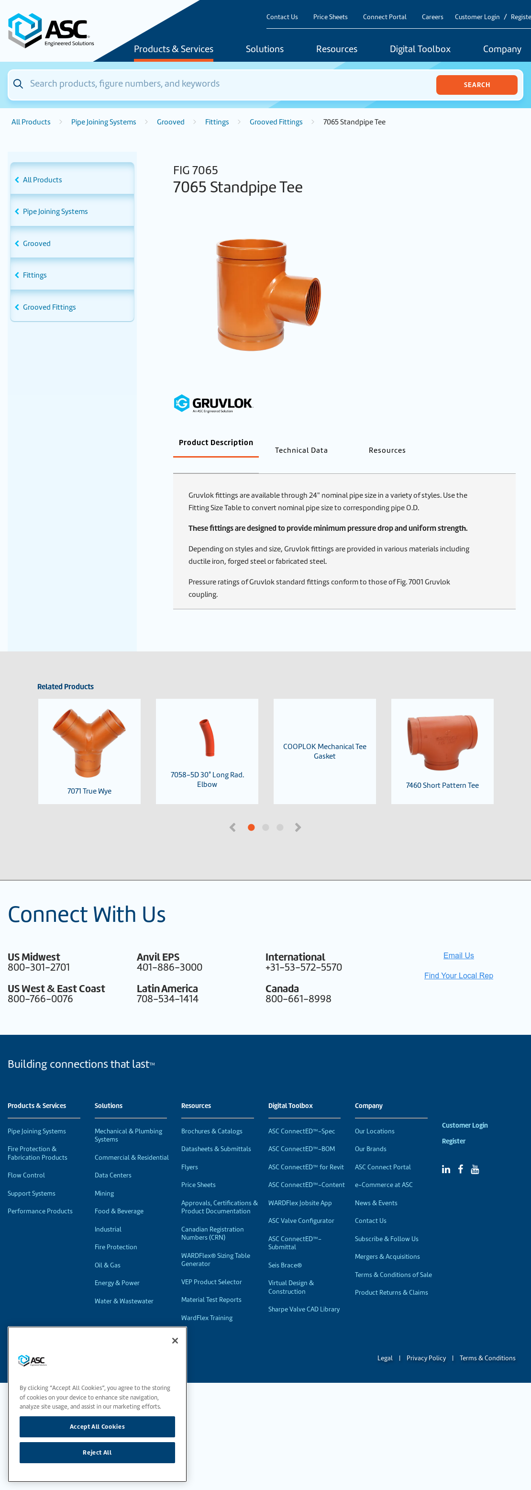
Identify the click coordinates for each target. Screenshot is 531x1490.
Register (453, 1125)
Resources (336, 50)
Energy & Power (117, 1267)
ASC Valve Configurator (301, 1205)
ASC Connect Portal (383, 1151)
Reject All (97, 1452)
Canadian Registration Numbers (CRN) (212, 1218)
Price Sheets (330, 17)
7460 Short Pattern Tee (442, 735)
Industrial (108, 1214)
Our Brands (371, 1133)
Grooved (171, 122)
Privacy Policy (426, 1342)
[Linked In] (446, 1153)
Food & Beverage (119, 1195)
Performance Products (40, 1195)
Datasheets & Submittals (216, 1133)
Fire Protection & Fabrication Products (37, 1137)
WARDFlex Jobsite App (300, 1187)
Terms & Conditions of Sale (393, 1259)
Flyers (189, 1151)
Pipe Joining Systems (103, 122)
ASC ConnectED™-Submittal (294, 1227)
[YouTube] (475, 1153)
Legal (385, 1342)
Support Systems (31, 1178)
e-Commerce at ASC (384, 1169)
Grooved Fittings (276, 122)
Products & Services (173, 50)
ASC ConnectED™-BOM (301, 1133)
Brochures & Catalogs (212, 1115)
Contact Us (282, 17)
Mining (104, 1178)
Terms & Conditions (488, 1342)
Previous (233, 810)
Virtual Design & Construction (291, 1271)
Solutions (265, 50)
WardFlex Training (206, 1302)
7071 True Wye (89, 735)
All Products (31, 122)
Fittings (217, 122)
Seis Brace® (285, 1249)
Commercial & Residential (132, 1142)
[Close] (175, 1340)
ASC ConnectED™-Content (306, 1169)
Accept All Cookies (97, 1427)
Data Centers (113, 1159)
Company (369, 1090)
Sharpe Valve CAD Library (304, 1293)
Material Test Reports (211, 1284)
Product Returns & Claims (391, 1277)
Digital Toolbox (420, 50)
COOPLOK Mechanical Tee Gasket (324, 735)
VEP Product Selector (211, 1266)
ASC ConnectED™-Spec (301, 1115)
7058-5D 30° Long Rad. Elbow (207, 735)
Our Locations (375, 1115)
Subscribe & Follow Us (387, 1223)
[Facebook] (460, 1153)
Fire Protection (116, 1231)
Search (477, 84)
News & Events (376, 1187)
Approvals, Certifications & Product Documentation (219, 1191)
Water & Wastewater (124, 1285)
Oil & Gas (108, 1249)
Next (299, 810)
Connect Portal (385, 17)
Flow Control (26, 1159)
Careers (432, 17)
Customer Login (477, 17)
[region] (97, 1404)
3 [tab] (315, 812)
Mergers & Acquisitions (387, 1241)
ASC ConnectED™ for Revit (306, 1151)
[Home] (56, 31)
